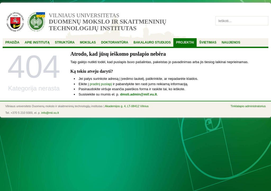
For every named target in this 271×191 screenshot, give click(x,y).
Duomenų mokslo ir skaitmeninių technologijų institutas (107, 25)
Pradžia (12, 42)
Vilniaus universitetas (84, 15)
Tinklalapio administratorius (248, 106)
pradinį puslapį (101, 84)
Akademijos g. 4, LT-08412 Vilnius (126, 106)
